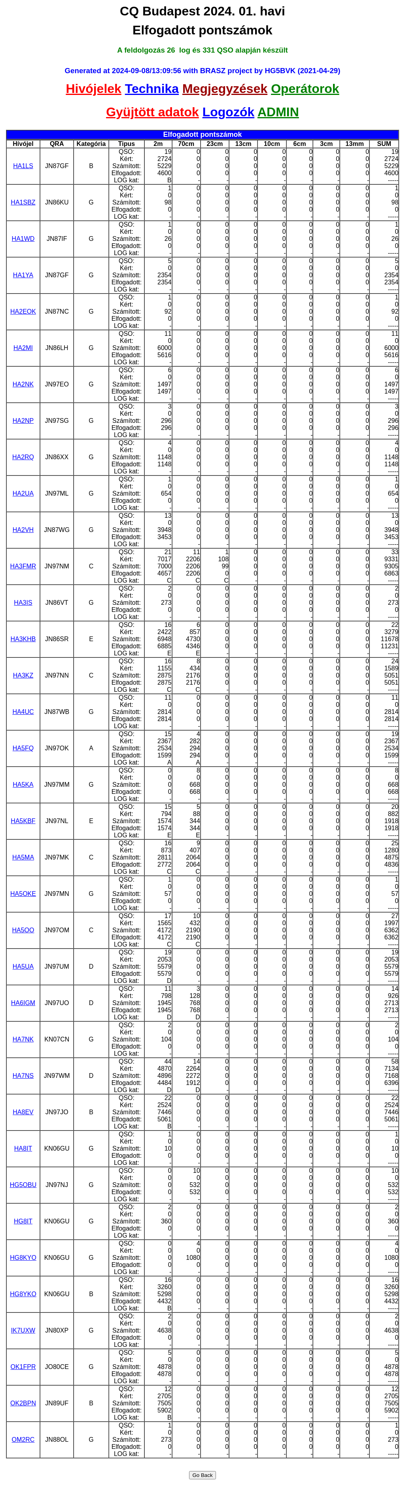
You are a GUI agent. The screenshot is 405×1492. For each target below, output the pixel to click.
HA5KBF (23, 821)
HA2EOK (23, 311)
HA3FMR (23, 566)
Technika (152, 88)
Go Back (202, 1475)
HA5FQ (23, 748)
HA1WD (23, 238)
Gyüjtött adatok (152, 112)
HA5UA (23, 966)
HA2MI (23, 348)
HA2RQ (23, 457)
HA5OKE (23, 893)
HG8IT (23, 1221)
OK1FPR (23, 1366)
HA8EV (23, 1112)
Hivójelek (93, 88)
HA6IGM (23, 1003)
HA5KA (23, 784)
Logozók (228, 112)
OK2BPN (23, 1403)
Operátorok (305, 88)
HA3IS (23, 602)
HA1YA (23, 275)
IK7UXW (23, 1330)
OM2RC (23, 1439)
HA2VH (23, 529)
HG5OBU (23, 1184)
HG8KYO (23, 1257)
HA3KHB (23, 639)
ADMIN (278, 112)
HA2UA (23, 493)
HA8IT (23, 1148)
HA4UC (23, 711)
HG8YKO (23, 1294)
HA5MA (23, 857)
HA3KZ (23, 675)
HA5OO (23, 930)
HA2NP (23, 420)
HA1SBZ (23, 202)
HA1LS (23, 166)
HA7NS (23, 1075)
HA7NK (23, 1039)
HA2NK (23, 384)
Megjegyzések (224, 88)
